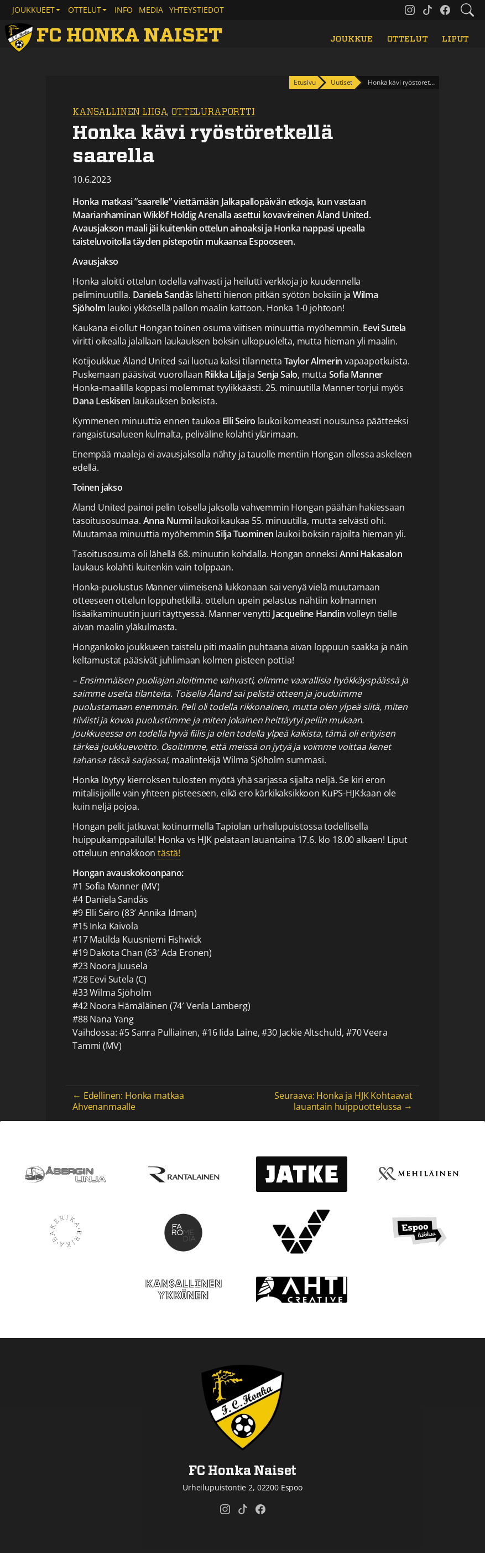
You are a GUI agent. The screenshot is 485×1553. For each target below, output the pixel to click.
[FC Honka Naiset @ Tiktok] (427, 10)
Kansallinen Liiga (119, 111)
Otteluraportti (213, 111)
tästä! (167, 853)
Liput (455, 39)
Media (151, 9)
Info (123, 9)
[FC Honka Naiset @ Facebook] (445, 10)
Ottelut (407, 39)
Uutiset (341, 82)
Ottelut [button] (84, 9)
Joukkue (351, 39)
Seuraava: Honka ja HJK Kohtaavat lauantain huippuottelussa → (343, 1100)
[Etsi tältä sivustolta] (467, 10)
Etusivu (304, 82)
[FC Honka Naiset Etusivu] (115, 36)
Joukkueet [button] (33, 9)
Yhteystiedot (196, 9)
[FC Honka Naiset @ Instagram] (410, 10)
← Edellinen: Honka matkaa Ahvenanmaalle (128, 1100)
